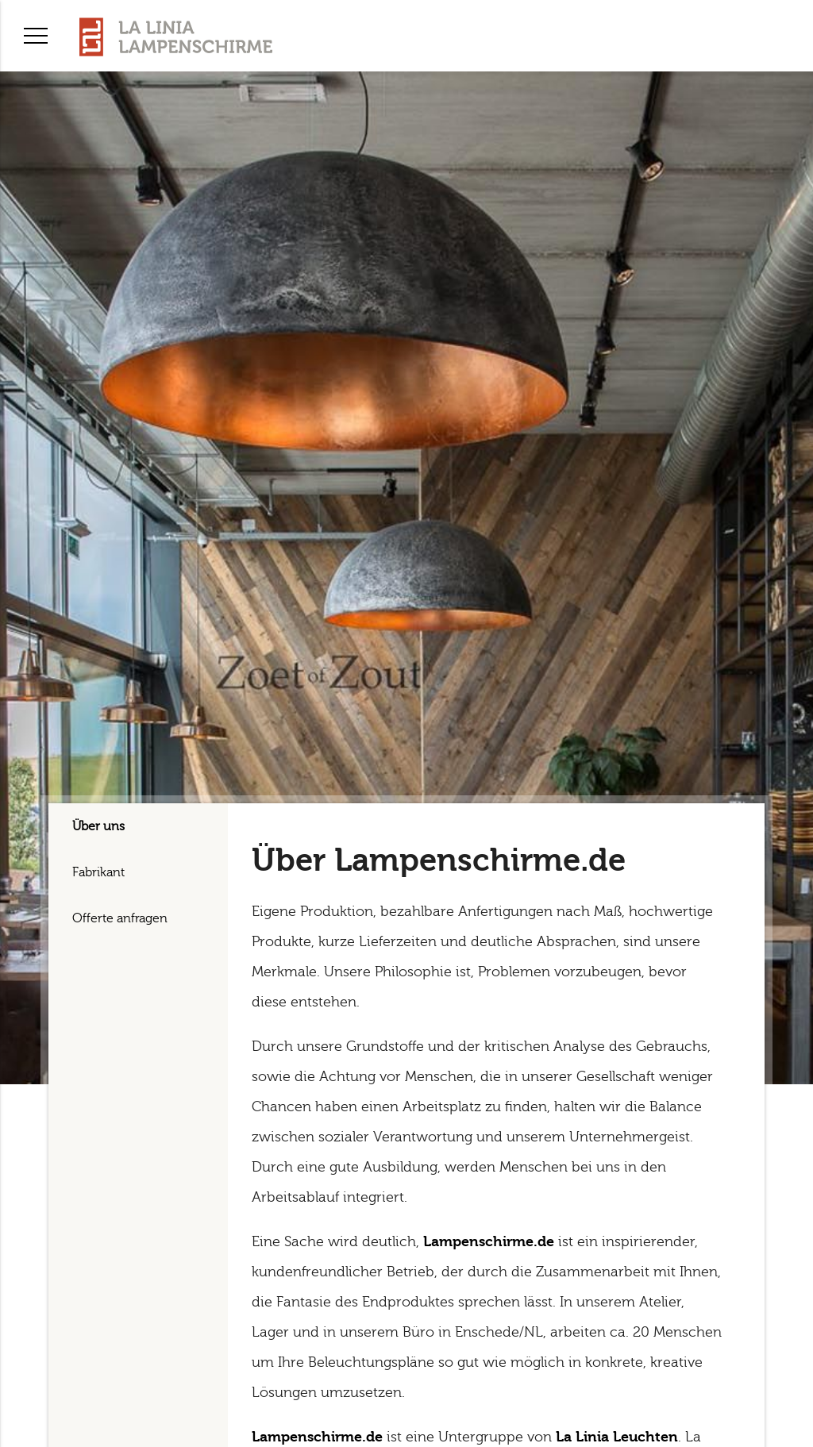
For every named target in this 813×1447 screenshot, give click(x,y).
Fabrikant (98, 872)
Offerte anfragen (120, 918)
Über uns (98, 826)
